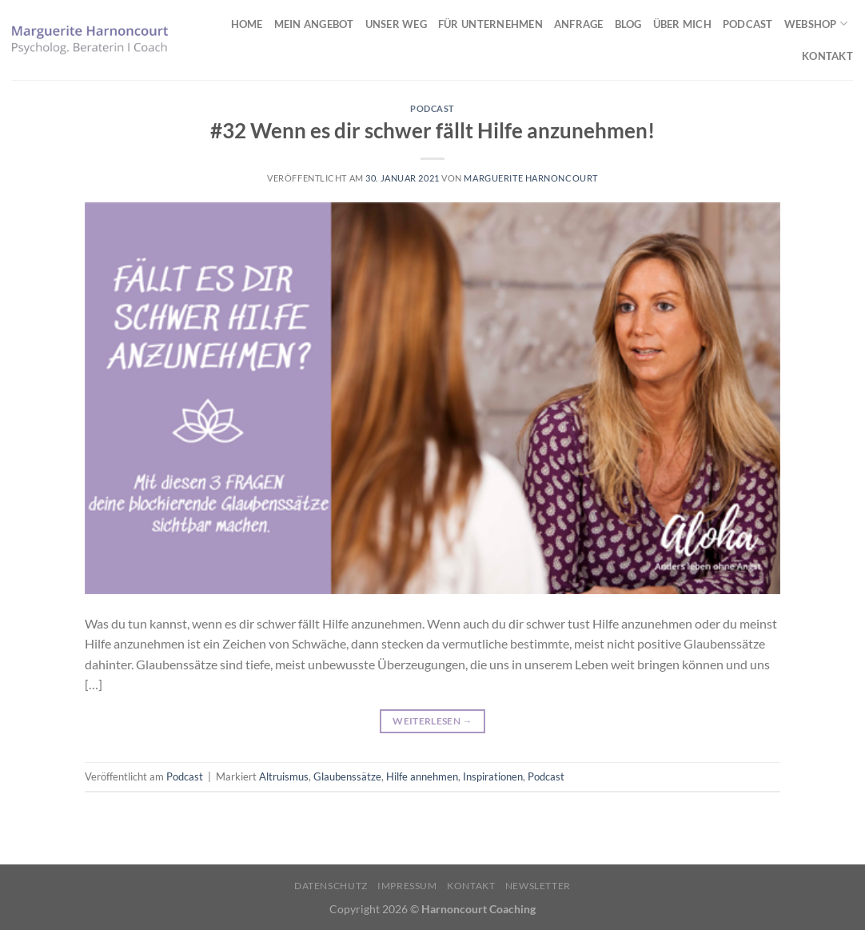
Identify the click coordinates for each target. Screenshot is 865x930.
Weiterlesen (432, 720)
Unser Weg (396, 24)
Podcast (748, 24)
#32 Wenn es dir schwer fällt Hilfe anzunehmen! (432, 130)
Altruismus (284, 776)
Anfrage (579, 24)
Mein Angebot (314, 24)
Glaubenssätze (347, 776)
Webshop (815, 23)
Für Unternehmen (490, 24)
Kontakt (827, 56)
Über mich (682, 24)
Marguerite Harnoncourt (530, 178)
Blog (628, 24)
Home (247, 24)
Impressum (407, 886)
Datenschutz (331, 886)
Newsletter (538, 886)
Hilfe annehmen (422, 776)
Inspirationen (493, 776)
